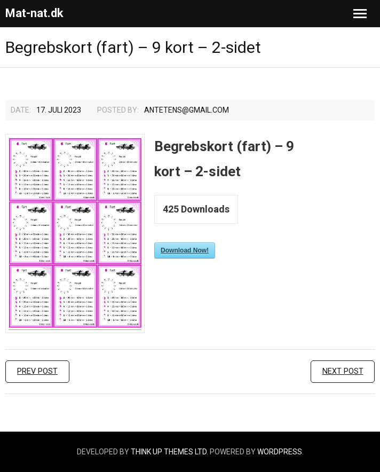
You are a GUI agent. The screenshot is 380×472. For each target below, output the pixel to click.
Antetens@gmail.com (186, 110)
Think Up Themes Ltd (169, 451)
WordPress (279, 451)
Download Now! (185, 250)
